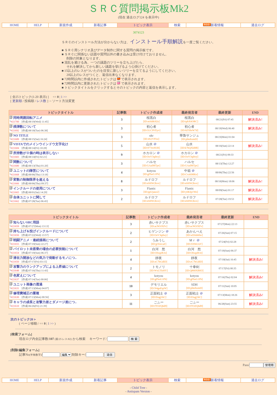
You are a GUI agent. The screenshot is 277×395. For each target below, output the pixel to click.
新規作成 (65, 25)
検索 (177, 25)
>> (65, 97)
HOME (14, 25)
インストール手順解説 (156, 41)
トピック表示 (143, 25)
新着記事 (100, 25)
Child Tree (138, 387)
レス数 (41, 101)
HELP (38, 25)
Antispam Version (138, 391)
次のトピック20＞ (23, 319)
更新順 (17, 101)
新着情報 (213, 25)
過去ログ (257, 25)
